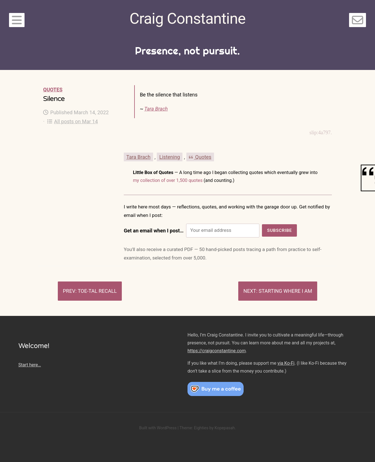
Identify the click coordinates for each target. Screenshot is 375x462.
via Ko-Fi (285, 363)
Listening (169, 157)
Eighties (201, 428)
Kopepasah (225, 428)
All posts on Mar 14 (72, 121)
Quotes (52, 90)
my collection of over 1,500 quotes (167, 180)
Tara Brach (156, 109)
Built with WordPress (158, 428)
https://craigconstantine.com (217, 350)
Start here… (29, 365)
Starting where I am (285, 291)
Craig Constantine (187, 18)
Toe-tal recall (97, 291)
